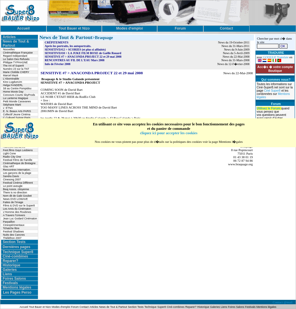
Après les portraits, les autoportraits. (68, 46)
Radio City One (12, 156)
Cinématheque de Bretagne (19, 163)
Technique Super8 (18, 252)
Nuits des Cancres (14, 234)
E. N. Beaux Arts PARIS (17, 111)
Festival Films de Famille (17, 159)
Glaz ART (8, 166)
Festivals (10, 283)
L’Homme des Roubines (17, 212)
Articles (9, 37)
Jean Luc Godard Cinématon (20, 218)
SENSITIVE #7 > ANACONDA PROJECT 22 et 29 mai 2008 (83, 56)
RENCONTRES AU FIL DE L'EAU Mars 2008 (74, 60)
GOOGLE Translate (276, 57)
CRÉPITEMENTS (56, 42)
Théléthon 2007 (12, 238)
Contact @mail (283, 302)
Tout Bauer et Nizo (40, 306)
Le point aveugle (12, 186)
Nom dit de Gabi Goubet (17, 195)
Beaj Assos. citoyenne (16, 189)
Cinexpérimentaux (14, 225)
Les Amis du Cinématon (17, 208)
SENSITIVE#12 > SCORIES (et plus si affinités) (75, 49)
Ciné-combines (15, 256)
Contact (84, 306)
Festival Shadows (13, 231)
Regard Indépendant (15, 55)
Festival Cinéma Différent (18, 182)
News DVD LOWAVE (15, 199)
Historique (11, 265)
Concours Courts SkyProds (19, 94)
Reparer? (10, 261)
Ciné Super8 (272, 90)
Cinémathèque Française (18, 52)
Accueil (24, 306)
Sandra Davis (11, 176)
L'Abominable (11, 78)
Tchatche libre (11, 228)
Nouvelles (9, 49)
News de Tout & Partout (113, 306)
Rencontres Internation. (17, 169)
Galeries (10, 270)
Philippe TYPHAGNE (15, 62)
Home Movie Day (13, 91)
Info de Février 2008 (57, 64)
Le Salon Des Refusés (16, 59)
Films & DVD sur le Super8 (19, 205)
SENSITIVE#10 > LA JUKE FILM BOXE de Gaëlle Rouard (83, 53)
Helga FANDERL (13, 85)
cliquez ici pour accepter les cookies (168, 133)
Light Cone (9, 153)
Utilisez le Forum (269, 108)
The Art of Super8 (13, 65)
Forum (75, 306)
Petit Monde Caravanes (17, 101)
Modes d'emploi (61, 306)
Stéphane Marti (12, 104)
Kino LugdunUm (12, 81)
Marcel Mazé (10, 75)
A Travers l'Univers (14, 215)
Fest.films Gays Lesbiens (18, 150)
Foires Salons (14, 278)
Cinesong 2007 (12, 179)
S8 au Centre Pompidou (17, 88)
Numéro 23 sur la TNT (16, 68)
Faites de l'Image (13, 202)
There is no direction (15, 192)
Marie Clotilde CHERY (16, 72)
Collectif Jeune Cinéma (16, 114)
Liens (7, 274)
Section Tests (14, 242)
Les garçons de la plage (17, 173)
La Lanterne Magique (15, 98)
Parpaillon (9, 221)
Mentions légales (17, 287)
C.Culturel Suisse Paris (16, 117)
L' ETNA (8, 107)
